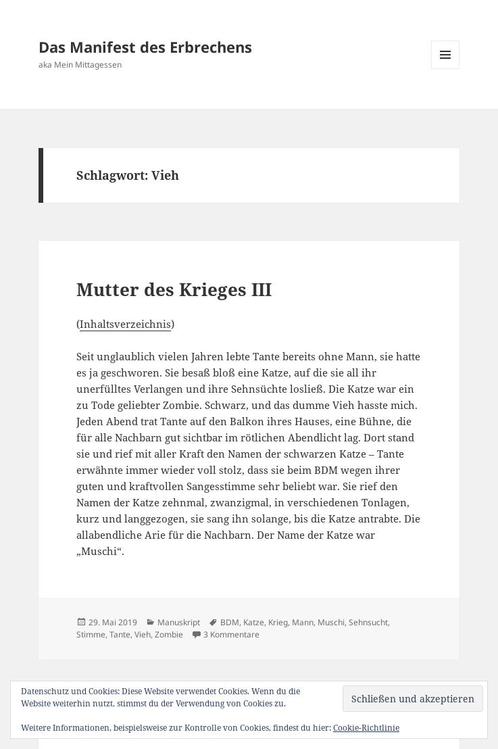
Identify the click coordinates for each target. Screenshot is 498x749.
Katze (253, 622)
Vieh (142, 634)
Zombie (169, 634)
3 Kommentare (231, 634)
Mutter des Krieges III (174, 289)
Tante (119, 634)
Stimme (90, 634)
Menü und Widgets (445, 68)
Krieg (278, 622)
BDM (229, 622)
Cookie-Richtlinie (366, 727)
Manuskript (178, 622)
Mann (303, 622)
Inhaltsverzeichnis (125, 324)
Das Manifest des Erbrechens (145, 47)
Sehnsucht (368, 622)
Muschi (331, 622)
